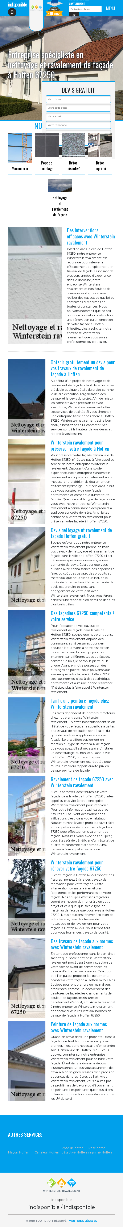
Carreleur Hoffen (47, 1152)
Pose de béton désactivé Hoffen (74, 1150)
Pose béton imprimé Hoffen (100, 1150)
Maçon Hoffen (18, 1152)
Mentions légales (83, 1220)
